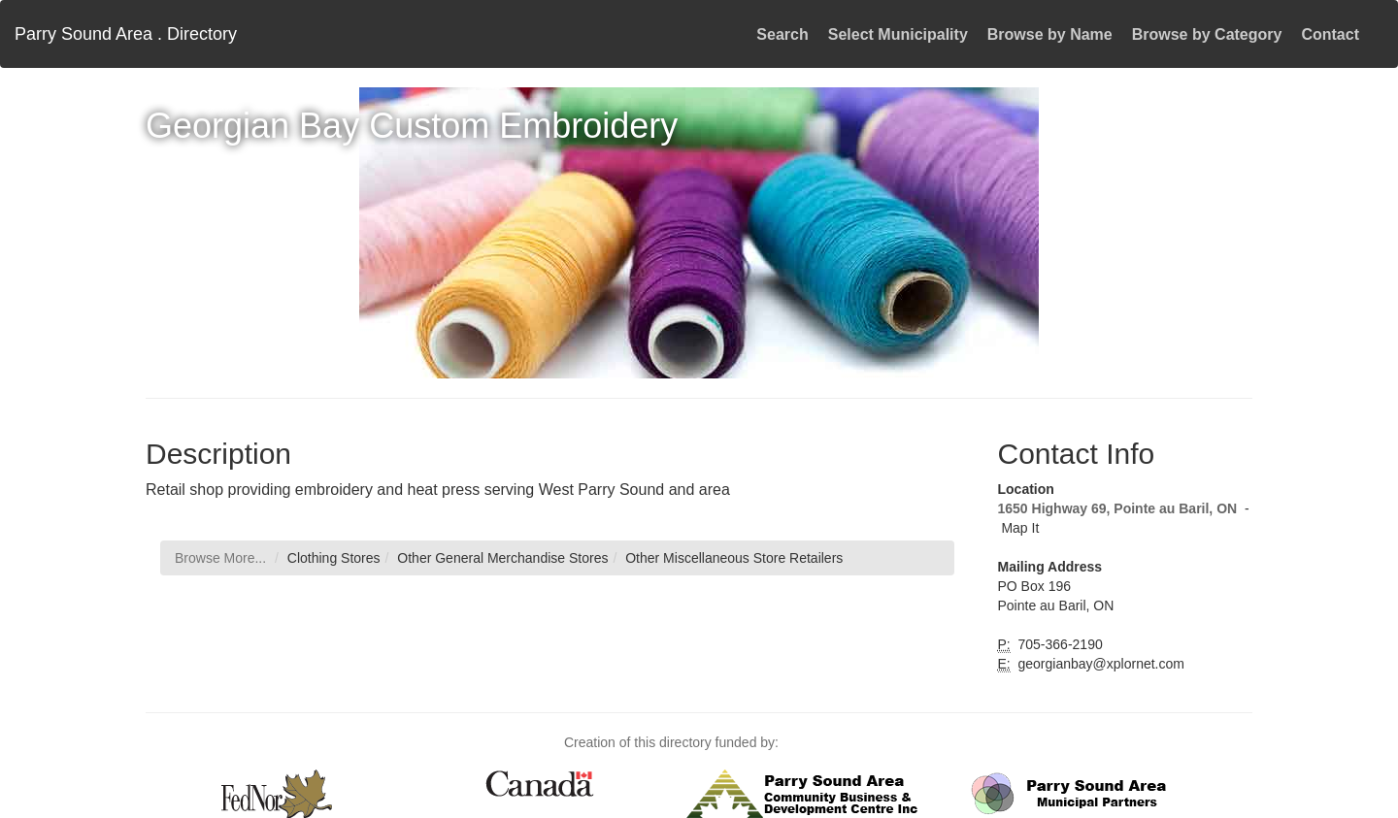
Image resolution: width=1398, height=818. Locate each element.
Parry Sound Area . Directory (126, 34)
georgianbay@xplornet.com (1099, 663)
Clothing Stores (334, 558)
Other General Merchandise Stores (502, 558)
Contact (1330, 34)
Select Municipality (898, 34)
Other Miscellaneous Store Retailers (734, 558)
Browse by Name (1050, 34)
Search (782, 34)
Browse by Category (1207, 34)
